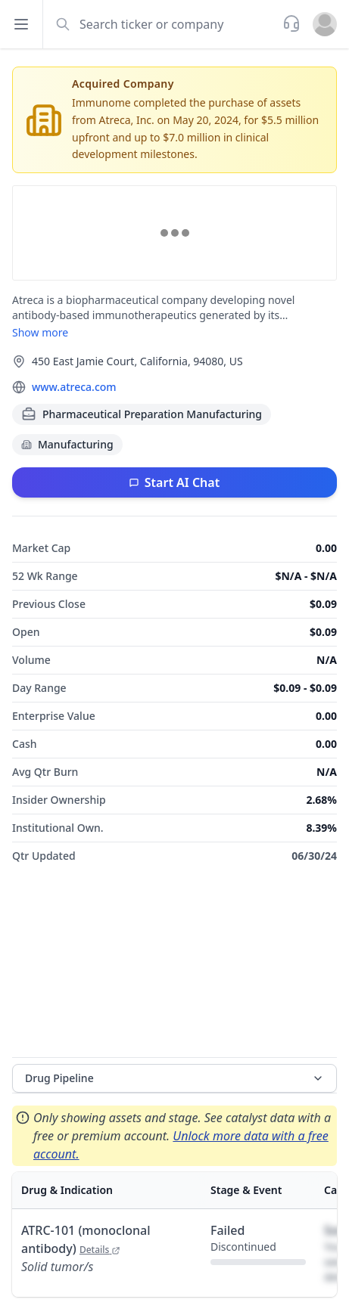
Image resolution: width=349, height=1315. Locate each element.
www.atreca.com (74, 387)
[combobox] (161, 24)
